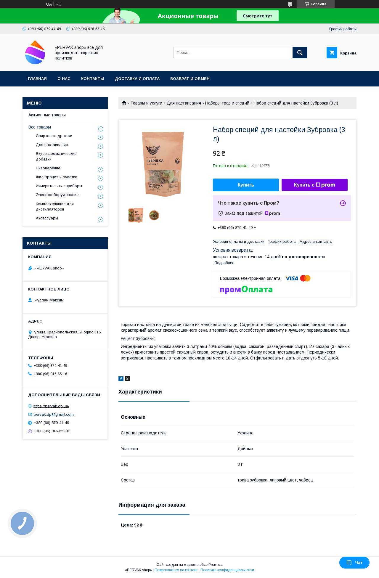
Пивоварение (48, 168)
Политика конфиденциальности (227, 570)
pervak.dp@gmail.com (54, 414)
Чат (354, 562)
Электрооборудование (57, 194)
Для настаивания (184, 103)
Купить (246, 184)
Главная (37, 78)
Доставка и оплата (137, 78)
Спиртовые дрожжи (54, 136)
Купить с (314, 185)
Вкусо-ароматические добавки (56, 156)
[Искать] (300, 52)
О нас (63, 78)
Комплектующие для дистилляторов (55, 206)
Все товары (39, 127)
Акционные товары (47, 115)
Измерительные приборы (59, 186)
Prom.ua (215, 565)
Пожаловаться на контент (176, 570)
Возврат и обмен (190, 78)
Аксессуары (47, 218)
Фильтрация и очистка (56, 177)
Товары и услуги (146, 103)
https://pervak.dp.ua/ (51, 406)
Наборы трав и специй (227, 103)
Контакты (92, 78)
